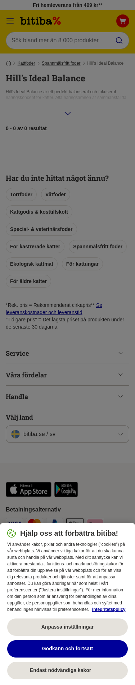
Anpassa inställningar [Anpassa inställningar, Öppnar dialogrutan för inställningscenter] (67, 627)
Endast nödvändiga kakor (67, 670)
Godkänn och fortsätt (67, 648)
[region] (67, 604)
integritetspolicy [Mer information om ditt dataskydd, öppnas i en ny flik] (109, 609)
